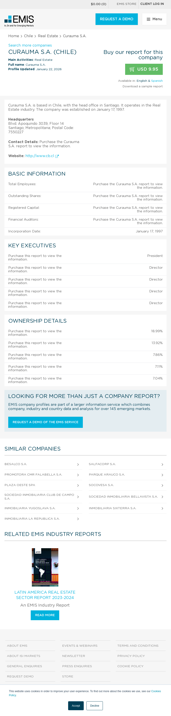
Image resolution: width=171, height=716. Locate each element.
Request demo (20, 676)
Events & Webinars (80, 645)
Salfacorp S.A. (102, 464)
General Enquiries (24, 666)
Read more (45, 615)
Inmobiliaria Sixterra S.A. (112, 508)
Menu (154, 19)
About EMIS (17, 645)
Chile (28, 36)
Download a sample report (142, 86)
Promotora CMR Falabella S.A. (33, 474)
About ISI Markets (23, 656)
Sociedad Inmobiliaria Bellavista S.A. (123, 496)
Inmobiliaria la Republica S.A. (32, 518)
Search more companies (30, 45)
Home (13, 36)
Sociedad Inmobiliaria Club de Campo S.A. (39, 496)
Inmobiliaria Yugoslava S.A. (29, 508)
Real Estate (48, 36)
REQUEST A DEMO (116, 19)
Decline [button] (94, 705)
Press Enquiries (77, 666)
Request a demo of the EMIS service (45, 422)
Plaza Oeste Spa (19, 485)
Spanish (157, 80)
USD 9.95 (144, 69)
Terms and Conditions (138, 645)
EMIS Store (123, 4)
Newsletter (73, 656)
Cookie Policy (130, 666)
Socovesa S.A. (101, 485)
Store (67, 676)
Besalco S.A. (15, 464)
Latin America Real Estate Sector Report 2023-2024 (44, 595)
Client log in (152, 4)
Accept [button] (76, 705)
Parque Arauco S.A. (107, 474)
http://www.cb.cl (42, 156)
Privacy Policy (131, 656)
